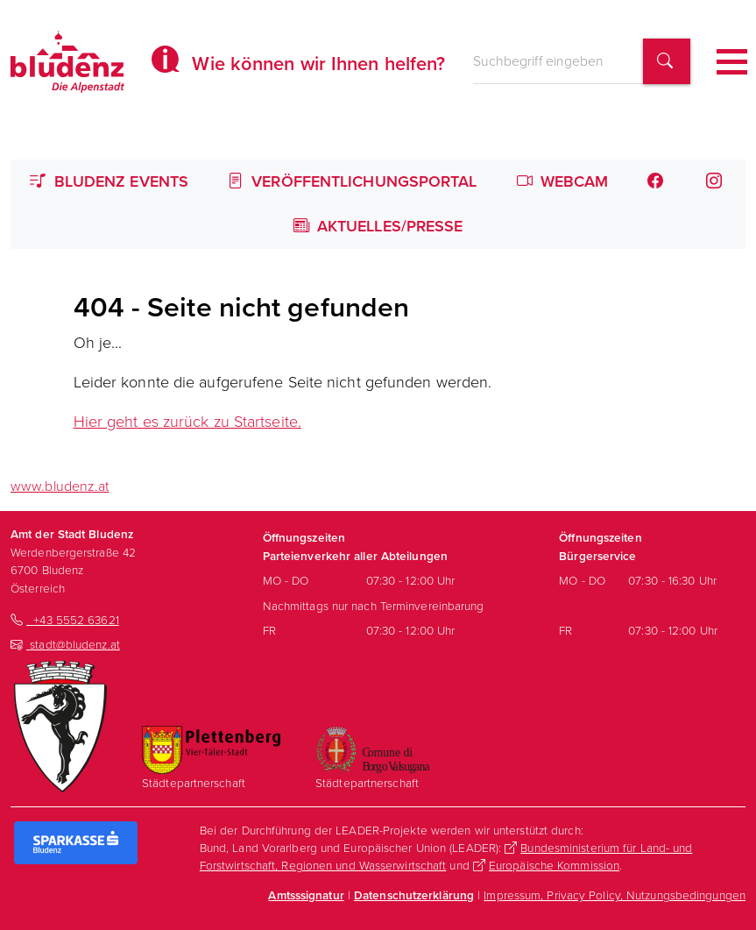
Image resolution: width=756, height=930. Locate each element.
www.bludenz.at (60, 486)
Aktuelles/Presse (378, 226)
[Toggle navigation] (732, 62)
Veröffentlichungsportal (352, 181)
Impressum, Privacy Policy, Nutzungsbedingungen (614, 895)
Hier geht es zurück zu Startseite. (187, 421)
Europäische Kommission (554, 865)
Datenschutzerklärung (414, 895)
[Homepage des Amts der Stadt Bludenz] (67, 61)
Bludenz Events (109, 181)
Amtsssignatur (305, 895)
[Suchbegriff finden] (666, 62)
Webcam (563, 181)
